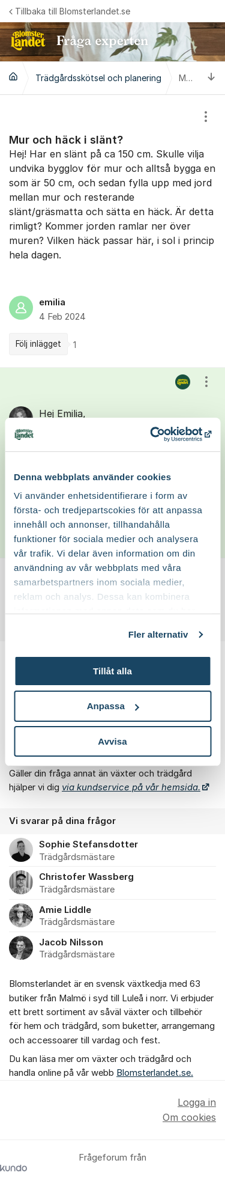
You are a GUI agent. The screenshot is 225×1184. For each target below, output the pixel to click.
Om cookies (189, 1117)
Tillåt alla (112, 670)
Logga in (197, 1102)
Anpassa (113, 706)
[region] (112, 231)
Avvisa (112, 741)
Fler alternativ (158, 634)
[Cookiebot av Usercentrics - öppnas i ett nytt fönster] (160, 434)
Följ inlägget (38, 344)
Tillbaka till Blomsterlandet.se (69, 11)
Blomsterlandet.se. (154, 1072)
